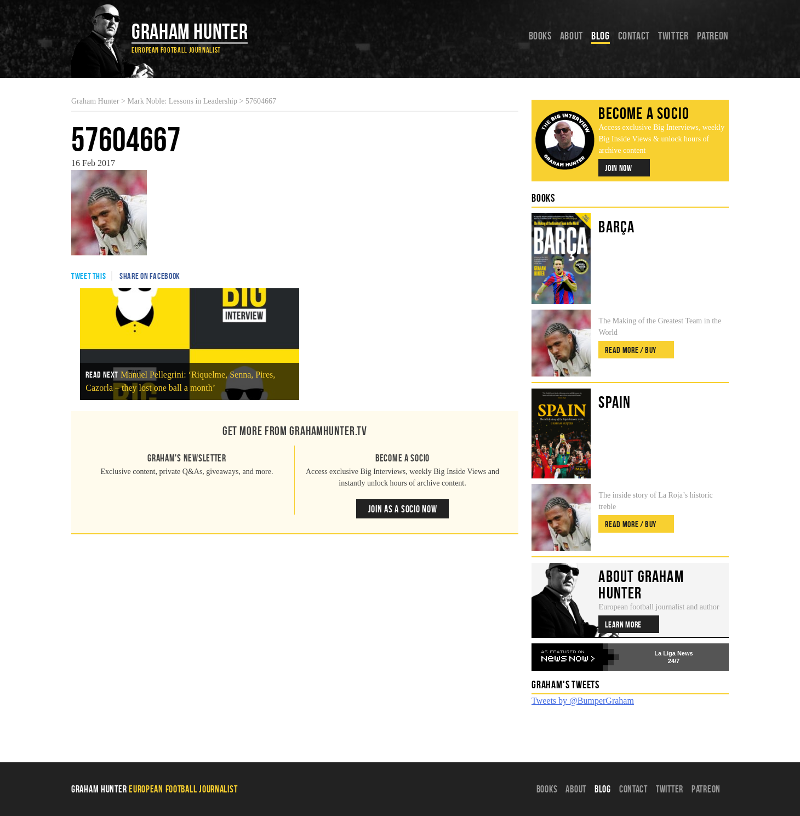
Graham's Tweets (565, 684)
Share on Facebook (149, 276)
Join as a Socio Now (402, 509)
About (571, 36)
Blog (600, 36)
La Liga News (673, 653)
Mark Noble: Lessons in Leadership (182, 101)
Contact (634, 36)
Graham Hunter (190, 31)
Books (540, 36)
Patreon (713, 36)
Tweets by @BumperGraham (583, 700)
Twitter (673, 36)
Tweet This (88, 276)
